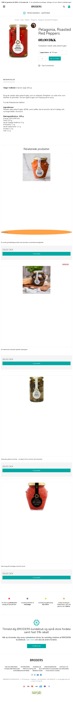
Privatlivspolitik (29, 669)
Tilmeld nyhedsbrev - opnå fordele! (38, 13)
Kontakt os (64, 667)
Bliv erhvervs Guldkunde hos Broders (54, 669)
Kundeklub (37, 667)
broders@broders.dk (64, 679)
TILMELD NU (36, 646)
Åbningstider (38, 671)
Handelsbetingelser (12, 669)
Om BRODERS (25, 667)
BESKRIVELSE (9, 80)
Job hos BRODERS (11, 667)
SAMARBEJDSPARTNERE (21, 671)
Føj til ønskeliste (46, 65)
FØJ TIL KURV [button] (54, 58)
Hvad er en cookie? (53, 671)
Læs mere (30, 639)
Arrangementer (50, 667)
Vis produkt (36, 254)
